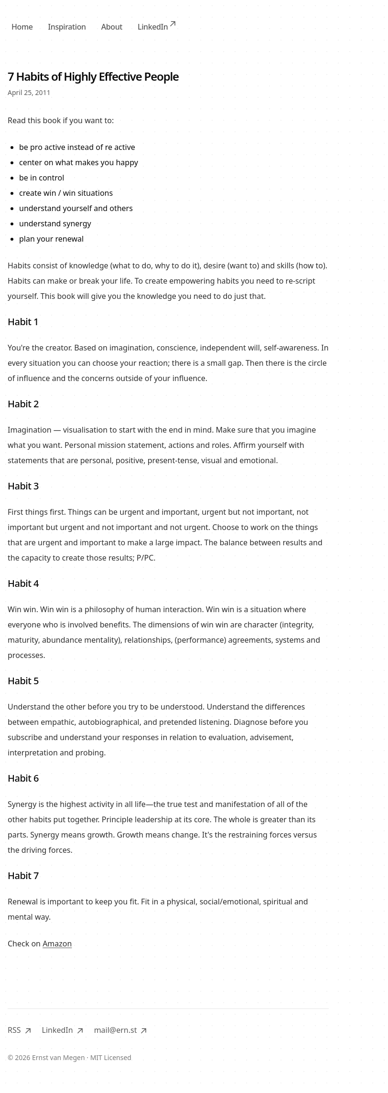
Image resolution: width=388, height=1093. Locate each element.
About (111, 26)
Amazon (57, 943)
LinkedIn (156, 26)
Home (21, 26)
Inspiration (67, 26)
